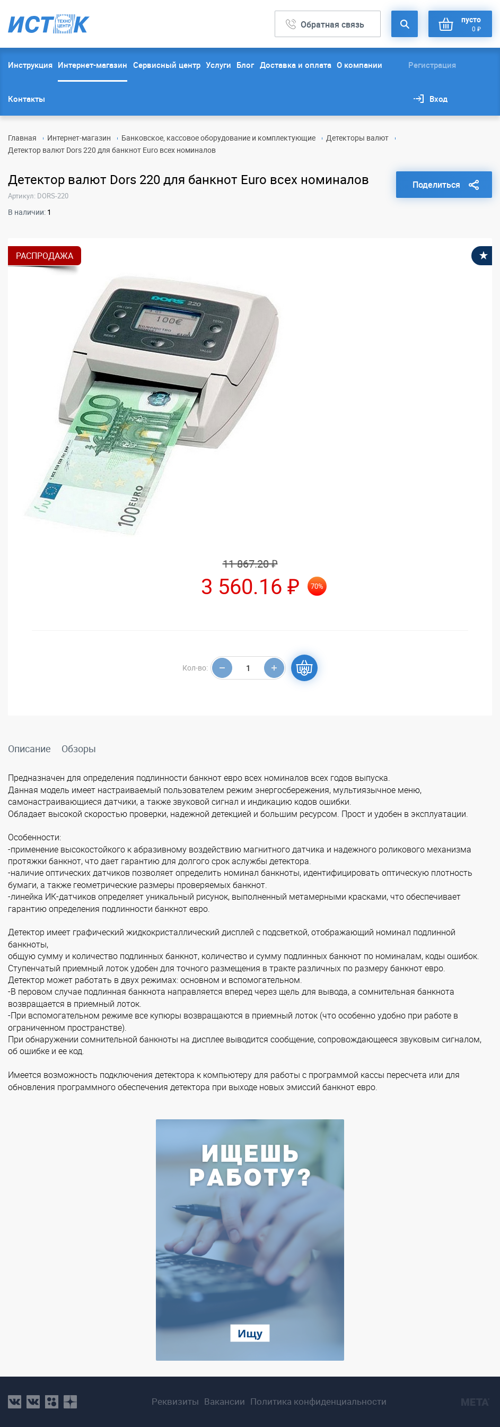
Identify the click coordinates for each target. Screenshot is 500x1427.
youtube (70, 1401)
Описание (29, 748)
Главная (22, 138)
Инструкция (30, 64)
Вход (438, 98)
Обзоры (79, 748)
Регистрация (432, 64)
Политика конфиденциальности (318, 1401)
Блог (245, 64)
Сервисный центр (166, 64)
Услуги (218, 64)
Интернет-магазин (92, 64)
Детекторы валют (357, 138)
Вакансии (224, 1401)
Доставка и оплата (295, 64)
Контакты (26, 98)
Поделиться (436, 184)
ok (51, 1401)
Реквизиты (175, 1401)
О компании (359, 64)
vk (14, 1401)
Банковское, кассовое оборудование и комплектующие (218, 138)
